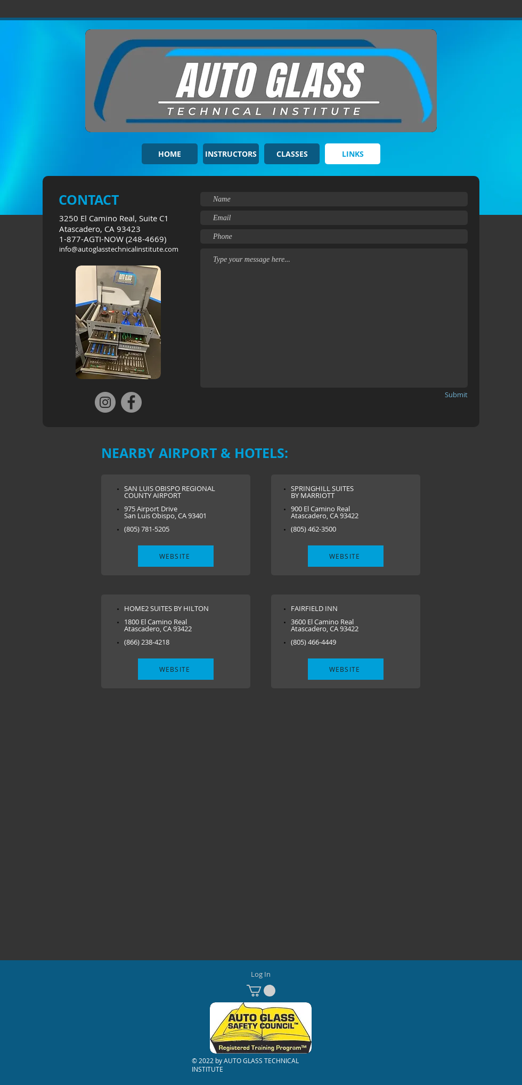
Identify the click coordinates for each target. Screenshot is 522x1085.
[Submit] (438, 395)
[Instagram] (105, 402)
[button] (261, 990)
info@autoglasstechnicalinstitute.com (118, 249)
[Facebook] (131, 402)
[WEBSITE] (176, 556)
